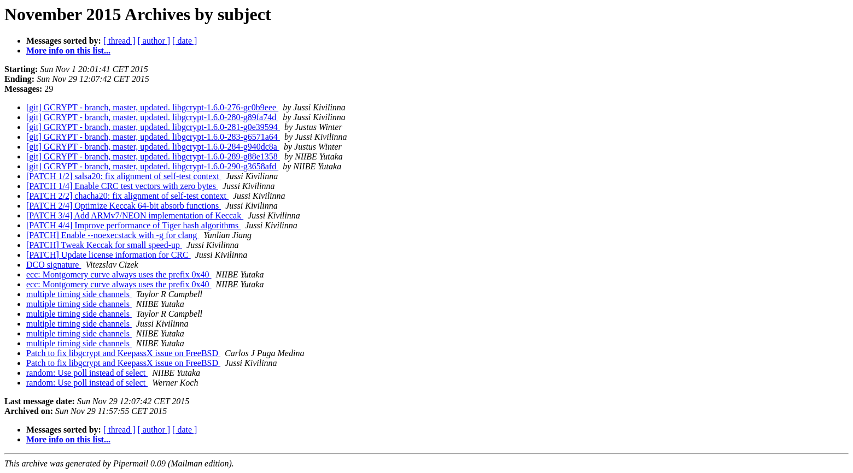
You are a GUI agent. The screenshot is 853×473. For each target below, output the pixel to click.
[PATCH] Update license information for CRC (108, 254)
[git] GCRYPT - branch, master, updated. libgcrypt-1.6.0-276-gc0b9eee (152, 107)
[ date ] (184, 40)
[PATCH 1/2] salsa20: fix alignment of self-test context (123, 176)
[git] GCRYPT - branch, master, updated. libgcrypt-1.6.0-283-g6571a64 (153, 136)
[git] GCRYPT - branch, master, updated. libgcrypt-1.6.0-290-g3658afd (152, 166)
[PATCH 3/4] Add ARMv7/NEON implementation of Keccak (134, 215)
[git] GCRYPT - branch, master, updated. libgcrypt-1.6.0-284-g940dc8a (152, 146)
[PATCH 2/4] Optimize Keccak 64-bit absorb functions (123, 205)
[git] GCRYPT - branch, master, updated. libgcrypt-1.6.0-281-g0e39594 (153, 127)
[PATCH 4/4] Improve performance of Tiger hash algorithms (133, 225)
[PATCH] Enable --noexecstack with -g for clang (112, 235)
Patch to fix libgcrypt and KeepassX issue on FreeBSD (123, 353)
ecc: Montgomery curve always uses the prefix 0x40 (119, 274)
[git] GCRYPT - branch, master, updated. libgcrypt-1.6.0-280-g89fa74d (152, 117)
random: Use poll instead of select (87, 372)
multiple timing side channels (79, 294)
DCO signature (53, 264)
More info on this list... (68, 50)
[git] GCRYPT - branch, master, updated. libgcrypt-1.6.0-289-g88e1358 (153, 156)
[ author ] (154, 40)
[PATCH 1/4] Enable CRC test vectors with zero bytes (122, 186)
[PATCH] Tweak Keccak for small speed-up (104, 245)
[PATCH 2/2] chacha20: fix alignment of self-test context (127, 195)
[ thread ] (119, 40)
